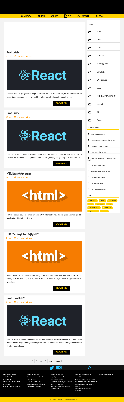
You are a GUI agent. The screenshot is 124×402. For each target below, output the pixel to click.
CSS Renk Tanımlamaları (34, 382)
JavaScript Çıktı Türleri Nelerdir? (85, 379)
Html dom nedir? (32, 379)
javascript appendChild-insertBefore (86, 382)
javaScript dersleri (94, 207)
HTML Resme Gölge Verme (19, 173)
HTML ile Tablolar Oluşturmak (12, 386)
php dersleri (100, 204)
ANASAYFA (26, 16)
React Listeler (13, 52)
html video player (8, 379)
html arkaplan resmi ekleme (11, 382)
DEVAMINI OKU (61, 103)
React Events (13, 113)
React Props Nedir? (16, 298)
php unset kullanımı (57, 379)
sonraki (59, 361)
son (50, 361)
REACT (99, 16)
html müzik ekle (7, 377)
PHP (67, 16)
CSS (54, 16)
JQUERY (104, 211)
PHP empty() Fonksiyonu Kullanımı (61, 382)
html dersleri (93, 200)
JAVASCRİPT (83, 16)
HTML (41, 16)
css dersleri (113, 200)
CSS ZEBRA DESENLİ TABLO (36, 384)
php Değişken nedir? (57, 377)
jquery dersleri (93, 211)
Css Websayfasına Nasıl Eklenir (36, 377)
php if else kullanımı (57, 384)
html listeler (6, 384)
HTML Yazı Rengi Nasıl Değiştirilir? (23, 234)
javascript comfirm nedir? (82, 377)
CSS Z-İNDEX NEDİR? (34, 386)
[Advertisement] (44, 35)
